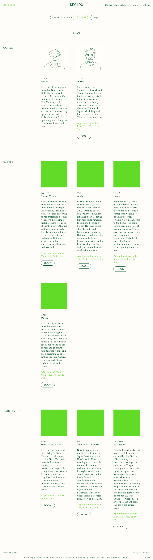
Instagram (136, 553)
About (146, 4)
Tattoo (134, 4)
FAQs (95, 17)
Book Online (10, 5)
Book (84, 136)
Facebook (146, 553)
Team (82, 17)
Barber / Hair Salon (115, 4)
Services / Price (62, 17)
